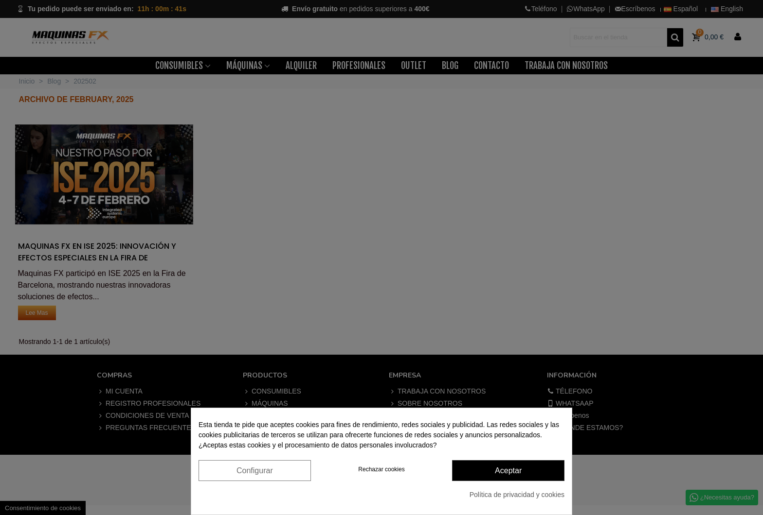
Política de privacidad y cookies (517, 494)
